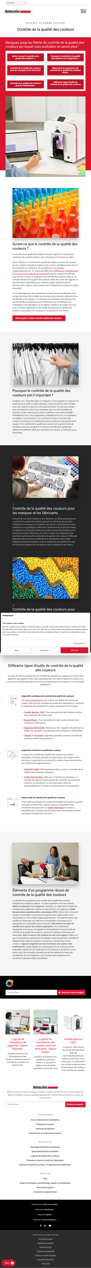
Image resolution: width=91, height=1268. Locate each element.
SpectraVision (30, 720)
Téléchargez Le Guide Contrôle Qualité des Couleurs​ (38, 318)
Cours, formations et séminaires (45, 1120)
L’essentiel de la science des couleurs (45, 1133)
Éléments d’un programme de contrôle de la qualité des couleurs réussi (65, 70)
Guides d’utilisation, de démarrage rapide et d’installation (45, 1183)
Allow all (74, 650)
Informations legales (46, 1239)
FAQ (45, 1179)
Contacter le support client (45, 1192)
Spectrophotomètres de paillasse (45, 1147)
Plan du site (45, 1264)
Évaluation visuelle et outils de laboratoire (45, 1160)
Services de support (45, 1187)
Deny (17, 650)
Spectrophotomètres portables (45, 1151)
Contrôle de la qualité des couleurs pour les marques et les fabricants (25, 69)
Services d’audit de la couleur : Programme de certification (45, 1165)
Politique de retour (45, 1247)
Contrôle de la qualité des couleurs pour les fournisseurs (25, 84)
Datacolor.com (44, 1204)
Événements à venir (45, 1124)
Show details (79, 643)
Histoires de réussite (45, 1129)
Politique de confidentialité (46, 1251)
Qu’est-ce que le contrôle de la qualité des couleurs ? (25, 57)
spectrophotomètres (34, 700)
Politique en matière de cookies (45, 1255)
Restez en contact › (75, 1104)
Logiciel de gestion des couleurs (45, 1156)
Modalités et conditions (45, 1243)
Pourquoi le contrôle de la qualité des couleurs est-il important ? (65, 57)
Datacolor (44, 1210)
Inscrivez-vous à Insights (71, 992)
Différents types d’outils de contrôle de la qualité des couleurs (65, 83)
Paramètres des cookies (45, 1259)
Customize (45, 650)
